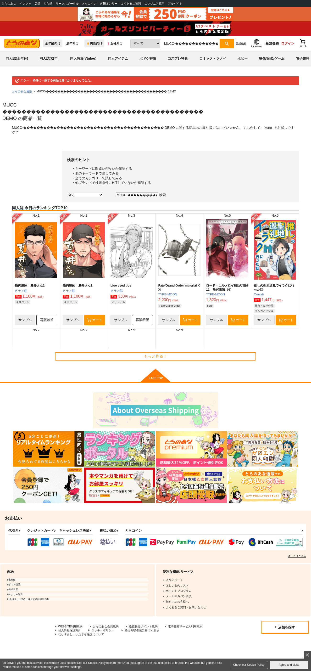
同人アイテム (118, 58)
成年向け (72, 43)
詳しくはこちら (297, 556)
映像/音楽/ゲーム (271, 58)
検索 (162, 195)
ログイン (287, 43)
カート (94, 320)
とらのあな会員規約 (106, 626)
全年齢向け (53, 43)
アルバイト (175, 3)
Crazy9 (259, 294)
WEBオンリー (108, 3)
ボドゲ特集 (147, 58)
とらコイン (89, 3)
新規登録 (272, 43)
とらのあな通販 (22, 91)
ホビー (243, 58)
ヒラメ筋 (21, 291)
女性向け (115, 43)
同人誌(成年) (48, 58)
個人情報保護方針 (69, 630)
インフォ (25, 3)
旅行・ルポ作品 (264, 305)
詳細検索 (241, 43)
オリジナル (22, 302)
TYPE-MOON (167, 294)
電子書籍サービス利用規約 (185, 626)
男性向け (94, 43)
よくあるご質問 (131, 3)
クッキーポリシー (102, 630)
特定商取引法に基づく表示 (142, 630)
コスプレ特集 (178, 58)
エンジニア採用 (154, 3)
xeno (268, 128)
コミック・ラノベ (212, 58)
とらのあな (9, 3)
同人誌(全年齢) (17, 58)
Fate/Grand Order (169, 305)
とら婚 (48, 3)
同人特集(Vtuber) (83, 58)
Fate (209, 305)
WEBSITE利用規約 (70, 626)
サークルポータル (67, 3)
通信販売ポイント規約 (143, 626)
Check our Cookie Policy (249, 664)
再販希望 (47, 320)
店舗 (37, 3)
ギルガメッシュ (264, 310)
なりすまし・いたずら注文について (81, 634)
